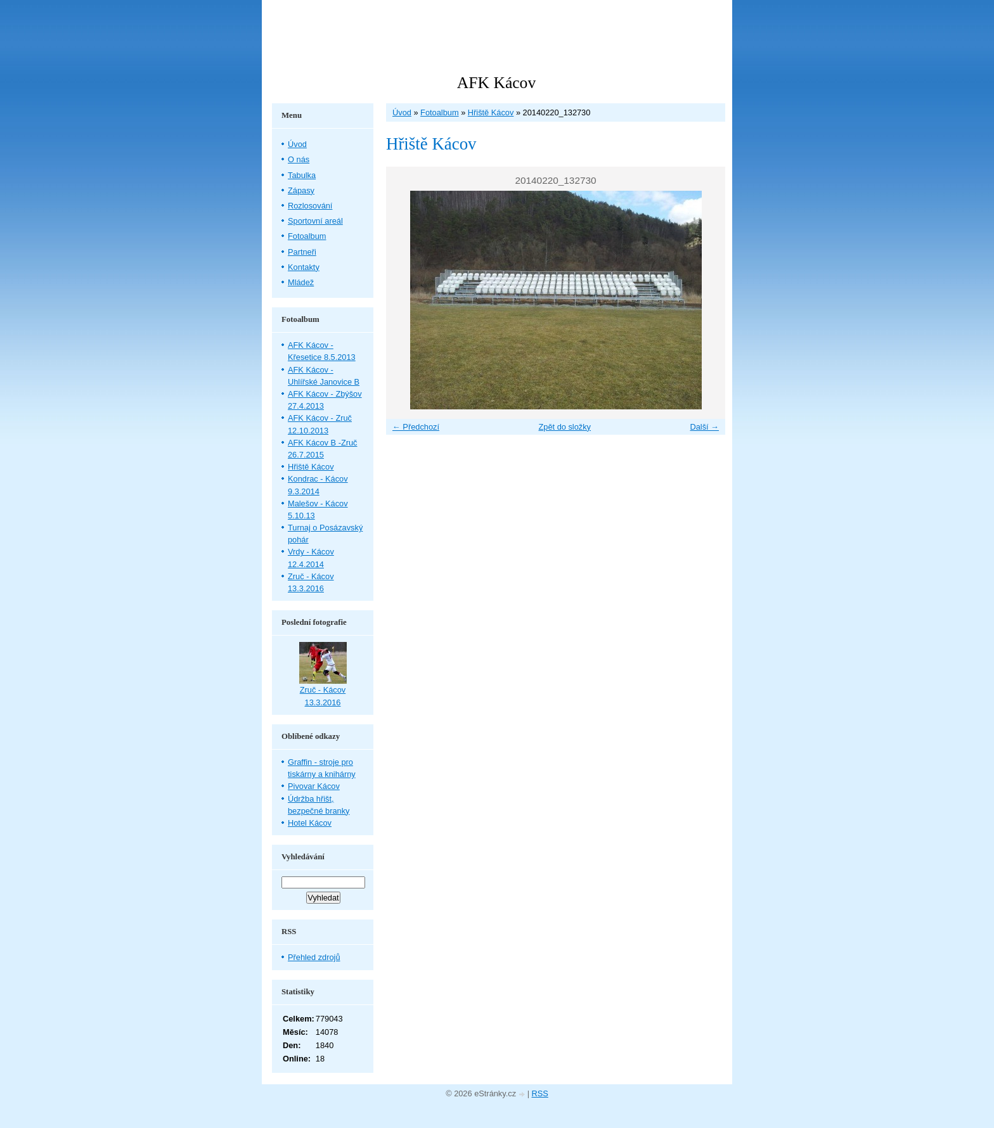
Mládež (301, 282)
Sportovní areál (315, 221)
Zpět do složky (564, 427)
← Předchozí (415, 427)
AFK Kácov (496, 83)
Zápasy (301, 190)
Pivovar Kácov (314, 786)
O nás (298, 159)
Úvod (401, 112)
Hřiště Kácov (491, 112)
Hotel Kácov (310, 823)
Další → (704, 427)
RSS (540, 1093)
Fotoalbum (439, 112)
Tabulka (302, 175)
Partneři (302, 252)
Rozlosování (310, 205)
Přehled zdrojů (314, 957)
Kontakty (304, 267)
